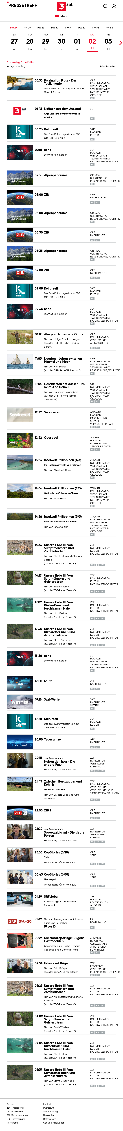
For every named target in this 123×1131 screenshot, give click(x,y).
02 (92, 42)
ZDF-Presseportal (15, 1108)
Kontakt (47, 1104)
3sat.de (10, 1104)
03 (108, 42)
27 (14, 42)
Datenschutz (49, 1119)
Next (120, 42)
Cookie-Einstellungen (53, 1123)
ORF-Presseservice (16, 1119)
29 (45, 42)
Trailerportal (12, 1123)
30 (61, 42)
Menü (61, 16)
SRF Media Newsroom (18, 1115)
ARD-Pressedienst (15, 1111)
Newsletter (48, 1115)
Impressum (48, 1108)
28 (29, 42)
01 (77, 42)
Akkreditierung (50, 1111)
